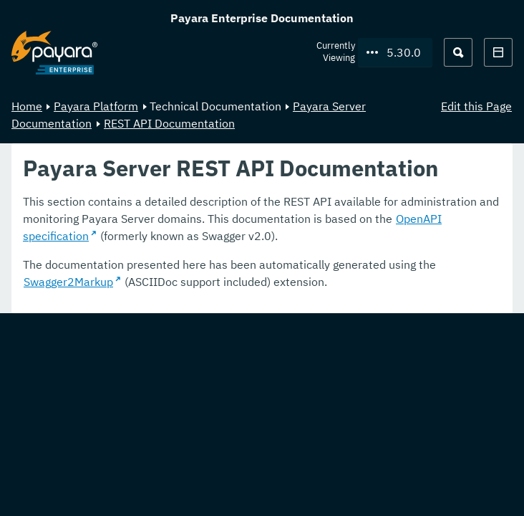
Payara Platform (96, 106)
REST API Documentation (169, 123)
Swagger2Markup (68, 281)
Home (26, 106)
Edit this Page (476, 106)
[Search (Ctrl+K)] (458, 52)
